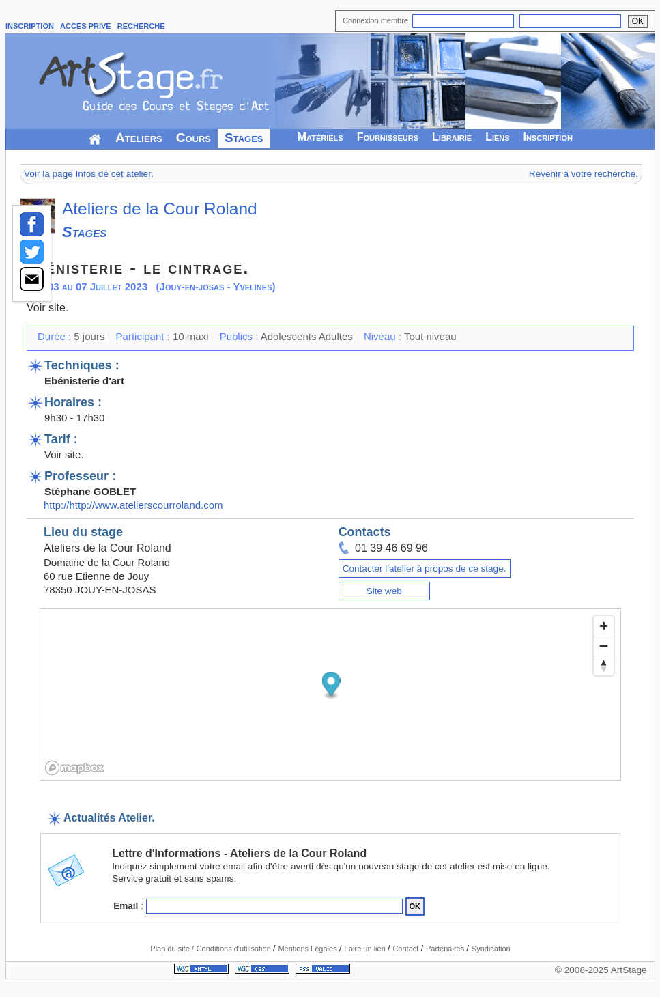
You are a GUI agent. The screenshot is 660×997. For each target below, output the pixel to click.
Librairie (452, 137)
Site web (384, 591)
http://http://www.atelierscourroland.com (133, 505)
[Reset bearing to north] (604, 665)
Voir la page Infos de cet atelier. (89, 174)
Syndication (491, 948)
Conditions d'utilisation (235, 948)
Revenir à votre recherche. (583, 174)
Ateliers (138, 137)
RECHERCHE (141, 26)
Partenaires (446, 948)
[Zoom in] (604, 626)
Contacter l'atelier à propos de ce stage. (424, 568)
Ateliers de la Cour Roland (159, 208)
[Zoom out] (604, 646)
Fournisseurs (387, 137)
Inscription (548, 137)
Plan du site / (172, 948)
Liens (497, 137)
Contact (406, 948)
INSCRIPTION (29, 26)
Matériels (320, 137)
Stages (244, 137)
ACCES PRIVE (85, 26)
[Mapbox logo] (74, 768)
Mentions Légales (308, 948)
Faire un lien (366, 948)
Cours (193, 137)
